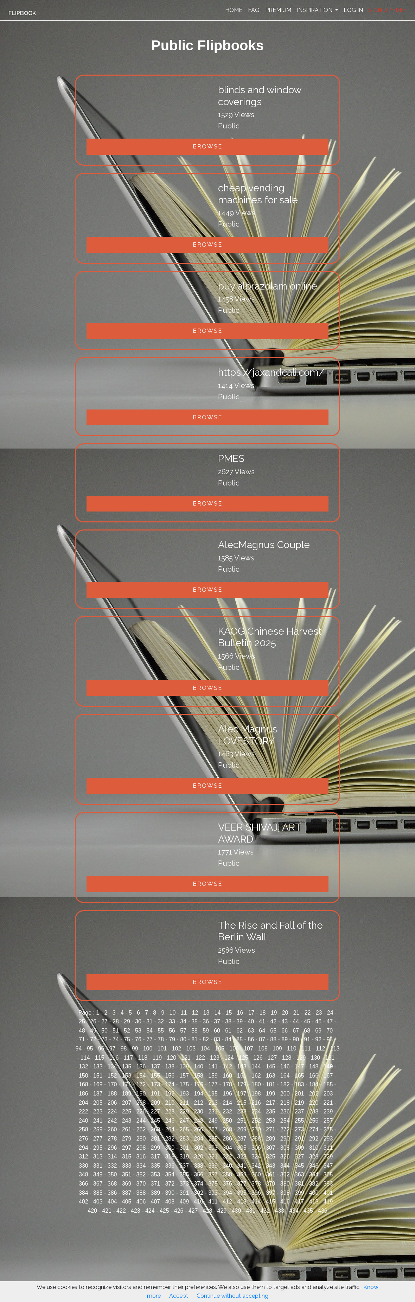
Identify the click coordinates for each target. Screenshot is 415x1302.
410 (198, 1202)
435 (308, 1211)
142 (227, 1066)
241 (98, 1121)
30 (138, 1021)
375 (213, 1184)
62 (239, 1031)
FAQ (254, 10)
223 (98, 1111)
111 (306, 1049)
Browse (207, 146)
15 (229, 1013)
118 (143, 1058)
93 (329, 1039)
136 (141, 1066)
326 (285, 1157)
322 (227, 1157)
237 (299, 1111)
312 (83, 1157)
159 (213, 1076)
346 (314, 1166)
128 (287, 1058)
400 (314, 1193)
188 (112, 1094)
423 (135, 1211)
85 (239, 1039)
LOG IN (353, 10)
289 (270, 1139)
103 (191, 1049)
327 (299, 1157)
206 (112, 1103)
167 (328, 1076)
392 (198, 1193)
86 (251, 1039)
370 (141, 1184)
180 (256, 1084)
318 (169, 1157)
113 (335, 1049)
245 (155, 1121)
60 (217, 1031)
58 (194, 1031)
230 (198, 1111)
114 (85, 1058)
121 (186, 1058)
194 (198, 1094)
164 (285, 1076)
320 (198, 1157)
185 (328, 1084)
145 (270, 1066)
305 (242, 1148)
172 (141, 1084)
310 (314, 1148)
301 (184, 1148)
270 (256, 1129)
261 (127, 1129)
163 (270, 1076)
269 (242, 1129)
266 (198, 1129)
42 (273, 1021)
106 (234, 1049)
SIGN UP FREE (388, 10)
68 (307, 1031)
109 (277, 1049)
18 (263, 1013)
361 (270, 1174)
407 (155, 1202)
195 (213, 1094)
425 (164, 1211)
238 (314, 1111)
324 (256, 1157)
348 (83, 1174)
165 (299, 1076)
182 (285, 1084)
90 (296, 1039)
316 (141, 1157)
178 (227, 1084)
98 (124, 1049)
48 (82, 1031)
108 (263, 1049)
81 (194, 1039)
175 (184, 1084)
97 (112, 1049)
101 (162, 1049)
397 (270, 1193)
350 (112, 1174)
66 (284, 1031)
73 (104, 1039)
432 (265, 1211)
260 (112, 1129)
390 (169, 1193)
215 (242, 1103)
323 (242, 1157)
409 (184, 1202)
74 (116, 1039)
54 (149, 1031)
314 (112, 1157)
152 (112, 1076)
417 (299, 1202)
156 (169, 1076)
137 (155, 1066)
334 (141, 1166)
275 (328, 1129)
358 (227, 1174)
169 (98, 1084)
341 (242, 1166)
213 (213, 1103)
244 (141, 1121)
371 (155, 1184)
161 (242, 1076)
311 (328, 1148)
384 (83, 1193)
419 (328, 1202)
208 (141, 1103)
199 (270, 1094)
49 (93, 1031)
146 (285, 1066)
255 (299, 1121)
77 (149, 1039)
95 (90, 1049)
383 (328, 1184)
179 (242, 1084)
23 (319, 1013)
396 (256, 1193)
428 (207, 1211)
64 (262, 1031)
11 (184, 1013)
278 (112, 1139)
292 (314, 1139)
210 (169, 1103)
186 (83, 1094)
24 (330, 1013)
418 (314, 1202)
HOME (233, 10)
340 (227, 1166)
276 (83, 1139)
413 (242, 1202)
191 (155, 1094)
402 (83, 1202)
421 (106, 1211)
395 (242, 1193)
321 (213, 1157)
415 (270, 1202)
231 (213, 1111)
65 (273, 1031)
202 (314, 1094)
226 (141, 1111)
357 (213, 1174)
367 (98, 1184)
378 (256, 1184)
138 (169, 1066)
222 (83, 1111)
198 (256, 1094)
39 (239, 1021)
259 (98, 1129)
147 (299, 1066)
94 (79, 1049)
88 (273, 1039)
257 (328, 1121)
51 (116, 1031)
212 (198, 1103)
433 (279, 1211)
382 (314, 1184)
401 (328, 1193)
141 (213, 1066)
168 (83, 1084)
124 (229, 1058)
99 (135, 1049)
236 (285, 1111)
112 (320, 1049)
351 (127, 1174)
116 (114, 1058)
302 (198, 1148)
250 (227, 1121)
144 (256, 1066)
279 (127, 1139)
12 (195, 1013)
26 (93, 1021)
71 (82, 1039)
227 (155, 1111)
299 (155, 1148)
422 (121, 1211)
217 (270, 1103)
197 (242, 1094)
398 (285, 1193)
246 (169, 1121)
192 (169, 1094)
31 (149, 1021)
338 (198, 1166)
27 (104, 1021)
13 (206, 1013)
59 (206, 1031)
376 (227, 1184)
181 (270, 1084)
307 (270, 1148)
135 (127, 1066)
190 (141, 1094)
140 (198, 1066)
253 (270, 1121)
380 (285, 1184)
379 (270, 1184)
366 (83, 1184)
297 (127, 1148)
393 (213, 1193)
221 (328, 1103)
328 (314, 1157)
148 (314, 1066)
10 (173, 1013)
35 (194, 1021)
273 (299, 1129)
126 (258, 1058)
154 (141, 1076)
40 (251, 1021)
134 (112, 1066)
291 (299, 1139)
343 (270, 1166)
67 (296, 1031)
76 (138, 1039)
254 (285, 1121)
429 (222, 1211)
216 (256, 1103)
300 (169, 1148)
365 (328, 1174)
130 (315, 1058)
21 (296, 1013)
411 (213, 1202)
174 (169, 1084)
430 (236, 1211)
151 (98, 1076)
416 (285, 1202)
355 (184, 1174)
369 (127, 1184)
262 (141, 1129)
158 (198, 1076)
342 (256, 1166)
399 (299, 1193)
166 (314, 1076)
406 (141, 1202)
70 (329, 1031)
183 (299, 1084)
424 (150, 1211)
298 (141, 1148)
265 (184, 1129)
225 (127, 1111)
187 (98, 1094)
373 (184, 1184)
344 (285, 1166)
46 (318, 1021)
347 (328, 1166)
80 (183, 1039)
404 (112, 1202)
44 (296, 1021)
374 (198, 1184)
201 (299, 1094)
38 (228, 1021)
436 (322, 1211)
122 (200, 1058)
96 (101, 1049)
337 (184, 1166)
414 (256, 1202)
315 (127, 1157)
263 (155, 1129)
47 (329, 1021)
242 (112, 1121)
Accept (178, 1296)
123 (214, 1058)
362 (285, 1174)
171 (127, 1084)
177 (213, 1084)
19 (274, 1013)
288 (256, 1139)
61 (228, 1031)
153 (127, 1076)
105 (219, 1049)
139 (184, 1066)
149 (328, 1066)
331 (98, 1166)
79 (172, 1039)
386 (112, 1193)
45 (307, 1021)
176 (198, 1084)
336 (169, 1166)
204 (83, 1103)
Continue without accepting (232, 1296)
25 (82, 1021)
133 (98, 1066)
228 (169, 1111)
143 (242, 1066)
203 (328, 1094)
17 (251, 1013)
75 (127, 1039)
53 (138, 1031)
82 (206, 1039)
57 (183, 1031)
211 (184, 1103)
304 (227, 1148)
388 (141, 1193)
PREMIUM (278, 10)
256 (314, 1121)
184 (314, 1084)
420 (92, 1211)
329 (328, 1157)
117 (128, 1058)
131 (329, 1058)
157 (184, 1076)
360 (256, 1174)
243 (127, 1121)
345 (299, 1166)
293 (328, 1139)
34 (183, 1021)
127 (272, 1058)
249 (213, 1121)
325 (270, 1157)
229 (184, 1111)
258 (83, 1129)
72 (93, 1039)
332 (112, 1166)
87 (262, 1039)
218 (285, 1103)
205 (98, 1103)
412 (227, 1202)
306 (256, 1148)
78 (161, 1039)
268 (227, 1129)
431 (250, 1211)
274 (314, 1129)
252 (256, 1121)
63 (251, 1031)
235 (270, 1111)
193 (184, 1094)
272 (285, 1129)
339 (213, 1166)
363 (299, 1174)
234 (256, 1111)
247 (184, 1121)
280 (141, 1139)
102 (176, 1049)
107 (248, 1049)
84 (228, 1039)
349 (98, 1174)
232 (227, 1111)
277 (98, 1139)
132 (83, 1066)
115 (99, 1058)
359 (242, 1174)
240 (83, 1121)
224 (112, 1111)
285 (213, 1139)
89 (284, 1039)
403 (98, 1202)
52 (127, 1031)
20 (285, 1013)
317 (155, 1157)
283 (184, 1139)
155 (155, 1076)
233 (242, 1111)
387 (127, 1193)
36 (206, 1021)
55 (161, 1031)
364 (314, 1174)
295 (98, 1148)
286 (227, 1139)
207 (127, 1103)
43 (284, 1021)
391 (184, 1193)
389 (155, 1193)
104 (205, 1049)
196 (227, 1094)
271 (270, 1129)
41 (262, 1021)
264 (169, 1129)
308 (285, 1148)
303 (213, 1148)
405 (127, 1202)
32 (161, 1021)
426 (179, 1211)
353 (155, 1174)
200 (285, 1094)
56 (172, 1031)
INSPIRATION (315, 10)
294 (83, 1148)
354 (169, 1174)
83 (217, 1039)
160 (227, 1076)
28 (116, 1021)
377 (242, 1184)
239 (328, 1111)
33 (172, 1021)
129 (301, 1058)
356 (198, 1174)
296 (112, 1148)
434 (294, 1211)
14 (218, 1013)
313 (98, 1157)
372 (169, 1184)
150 (83, 1076)
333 (127, 1166)
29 (127, 1021)
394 (227, 1193)
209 (155, 1103)
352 (141, 1174)
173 (155, 1084)
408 (169, 1202)
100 (148, 1049)
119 (157, 1058)
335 (155, 1166)
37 (217, 1021)
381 (299, 1184)
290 (285, 1139)
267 (213, 1129)
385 (98, 1193)
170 (112, 1084)
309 (299, 1148)
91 (307, 1039)
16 (240, 1013)
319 (184, 1157)
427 (193, 1211)
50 (104, 1031)
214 (227, 1103)
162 (256, 1076)
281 (155, 1139)
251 (242, 1121)
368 (112, 1184)
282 (169, 1139)
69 (318, 1031)
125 (243, 1058)
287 (242, 1139)
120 (171, 1058)
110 (291, 1049)
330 (83, 1166)
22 (308, 1013)
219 (299, 1103)
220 (314, 1103)
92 (318, 1039)
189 (127, 1094)
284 (198, 1139)
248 (198, 1121)
